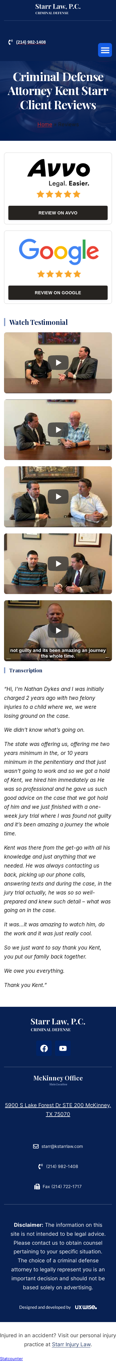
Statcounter (11, 1362)
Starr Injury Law (71, 1348)
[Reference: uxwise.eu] (58, 1310)
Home (44, 128)
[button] (105, 50)
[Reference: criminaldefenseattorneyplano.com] (58, 9)
